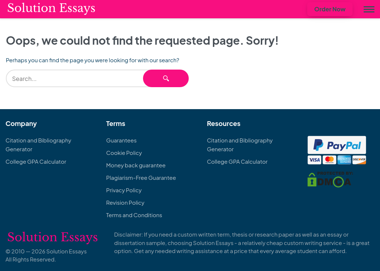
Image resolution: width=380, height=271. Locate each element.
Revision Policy (125, 202)
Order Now (330, 9)
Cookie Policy (124, 152)
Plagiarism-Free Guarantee (141, 177)
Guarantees (121, 140)
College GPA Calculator (35, 161)
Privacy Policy (124, 189)
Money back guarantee (135, 165)
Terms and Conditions (134, 214)
